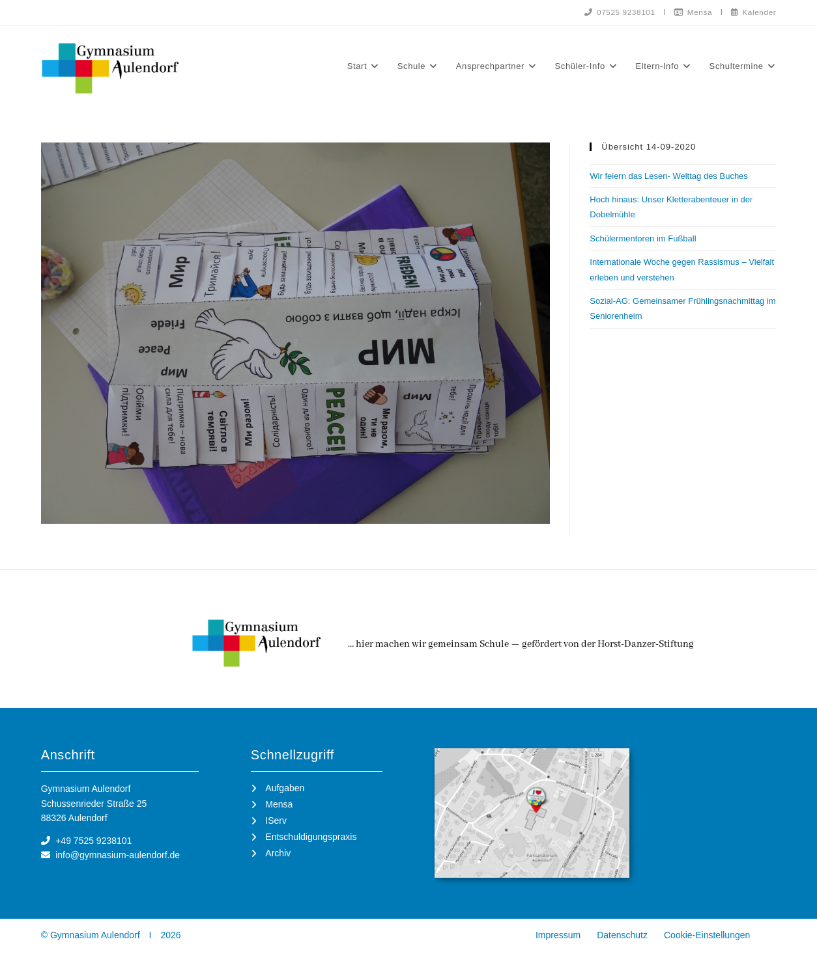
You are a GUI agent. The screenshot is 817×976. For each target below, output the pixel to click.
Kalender (753, 11)
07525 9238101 (616, 11)
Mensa (691, 11)
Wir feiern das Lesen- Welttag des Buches (669, 176)
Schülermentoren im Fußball (643, 238)
